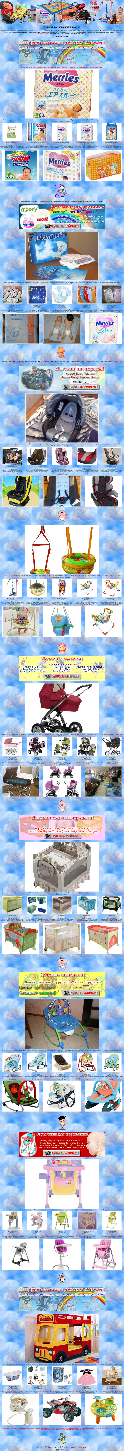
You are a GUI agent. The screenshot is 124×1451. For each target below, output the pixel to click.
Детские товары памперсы (74, 1447)
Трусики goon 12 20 (63, 1428)
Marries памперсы (117, 1428)
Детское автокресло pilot (77, 1429)
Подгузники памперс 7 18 (75, 1428)
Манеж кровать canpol (24, 1428)
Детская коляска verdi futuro (104, 1428)
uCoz (67, 1450)
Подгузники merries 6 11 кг (89, 1428)
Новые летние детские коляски (9, 1428)
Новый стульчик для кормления (48, 1429)
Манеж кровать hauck (36, 1428)
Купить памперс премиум (63, 1429)
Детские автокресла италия (50, 1428)
